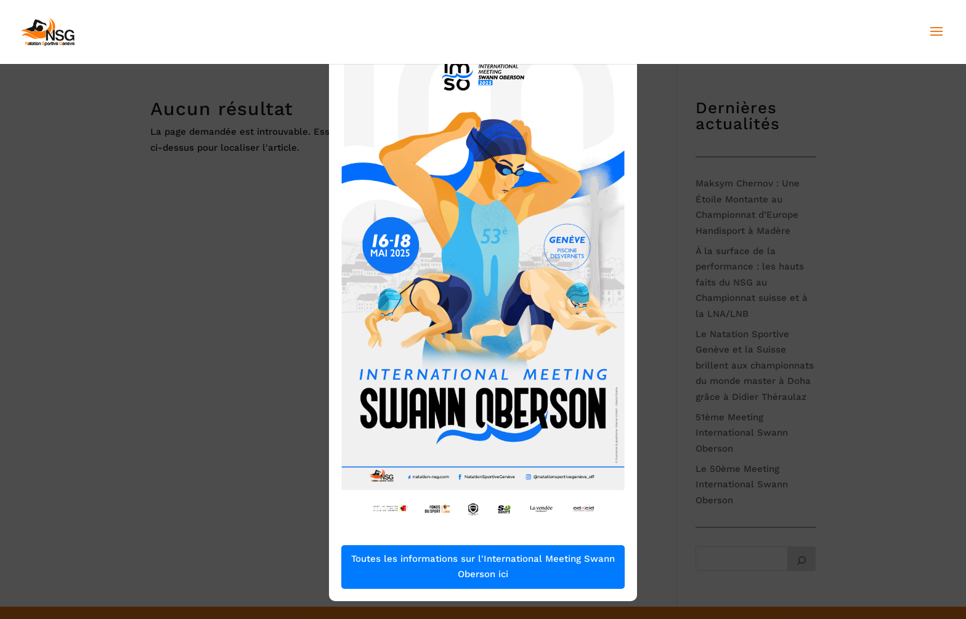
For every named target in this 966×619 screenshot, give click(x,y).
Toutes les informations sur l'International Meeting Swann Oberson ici (483, 566)
